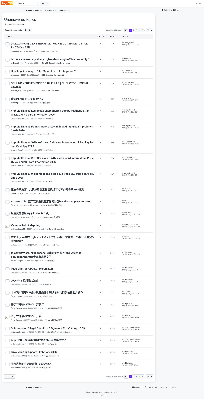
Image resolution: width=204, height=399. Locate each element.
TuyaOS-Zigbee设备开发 (51, 217)
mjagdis (16, 75)
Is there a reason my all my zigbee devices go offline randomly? (50, 59)
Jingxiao (19, 308)
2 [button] (133, 30)
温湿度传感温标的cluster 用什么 (30, 213)
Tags (47, 3)
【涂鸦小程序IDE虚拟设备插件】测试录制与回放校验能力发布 (47, 292)
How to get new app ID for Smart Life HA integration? (43, 71)
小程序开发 (45, 103)
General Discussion (51, 51)
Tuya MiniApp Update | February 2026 (34, 352)
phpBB (95, 392)
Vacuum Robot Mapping (25, 225)
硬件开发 (49, 150)
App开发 (49, 181)
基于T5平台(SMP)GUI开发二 (27, 304)
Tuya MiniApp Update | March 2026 (32, 268)
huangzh (19, 261)
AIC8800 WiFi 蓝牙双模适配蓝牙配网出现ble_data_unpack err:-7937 (51, 201)
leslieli (15, 217)
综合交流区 (50, 134)
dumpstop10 (18, 118)
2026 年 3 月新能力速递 (25, 280)
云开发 (48, 166)
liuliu (15, 245)
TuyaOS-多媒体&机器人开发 (51, 205)
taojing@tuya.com (20, 332)
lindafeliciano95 (19, 229)
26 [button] (148, 30)
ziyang (15, 103)
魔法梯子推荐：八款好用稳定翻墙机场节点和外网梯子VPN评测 (47, 189)
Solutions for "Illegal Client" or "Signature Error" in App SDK (48, 328)
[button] (126, 30)
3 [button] (136, 30)
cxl (17, 205)
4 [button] (139, 30)
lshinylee (16, 272)
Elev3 (15, 193)
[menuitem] (198, 3)
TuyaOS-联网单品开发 (53, 308)
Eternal (16, 63)
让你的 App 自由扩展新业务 (27, 98)
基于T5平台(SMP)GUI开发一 (27, 316)
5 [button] (142, 30)
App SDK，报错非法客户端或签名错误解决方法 (38, 340)
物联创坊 (49, 118)
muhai (18, 296)
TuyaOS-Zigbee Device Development (56, 63)
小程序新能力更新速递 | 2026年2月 (31, 363)
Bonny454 (17, 51)
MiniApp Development (51, 272)
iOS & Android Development (53, 75)
